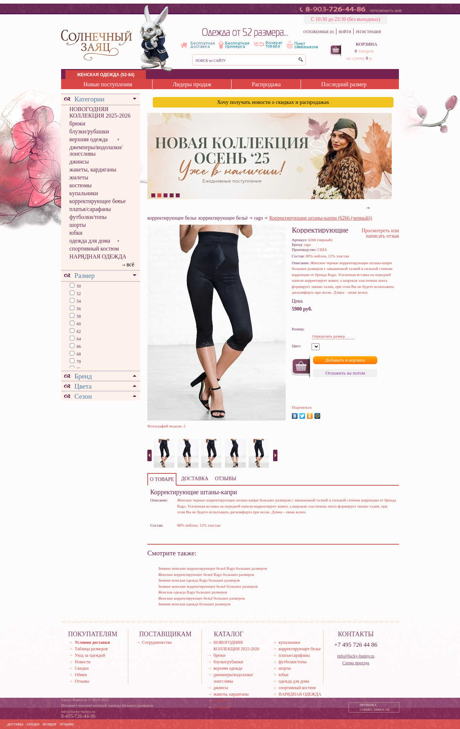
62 (78, 331)
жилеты (78, 177)
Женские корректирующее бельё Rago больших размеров (206, 574)
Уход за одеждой (90, 655)
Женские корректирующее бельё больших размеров (201, 598)
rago (258, 218)
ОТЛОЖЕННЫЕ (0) (318, 32)
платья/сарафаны (90, 209)
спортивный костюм (94, 249)
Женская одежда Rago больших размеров (192, 592)
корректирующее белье (97, 201)
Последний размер (344, 84)
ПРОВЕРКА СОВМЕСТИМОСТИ (375, 707)
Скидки (82, 668)
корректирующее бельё (223, 218)
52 (78, 293)
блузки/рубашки (89, 131)
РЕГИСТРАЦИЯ (368, 32)
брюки (77, 123)
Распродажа (266, 84)
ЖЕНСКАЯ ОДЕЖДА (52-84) (105, 74)
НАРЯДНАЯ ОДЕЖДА (97, 256)
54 (78, 301)
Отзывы (82, 681)
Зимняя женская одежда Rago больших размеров (199, 580)
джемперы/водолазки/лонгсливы (96, 150)
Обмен (81, 674)
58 (78, 316)
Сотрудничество (157, 642)
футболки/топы (88, 217)
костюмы (80, 185)
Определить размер (328, 336)
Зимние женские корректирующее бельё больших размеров (208, 586)
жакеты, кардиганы (92, 169)
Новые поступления (107, 84)
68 (78, 354)
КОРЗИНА (366, 44)
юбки (75, 233)
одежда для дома (89, 241)
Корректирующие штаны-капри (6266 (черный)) (320, 218)
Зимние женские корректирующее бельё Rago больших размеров (212, 568)
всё (130, 264)
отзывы (66, 723)
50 (78, 286)
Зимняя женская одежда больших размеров (194, 604)
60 (78, 323)
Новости (83, 661)
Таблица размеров (91, 648)
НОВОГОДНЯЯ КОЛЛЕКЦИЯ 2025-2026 (99, 112)
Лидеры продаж (191, 84)
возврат (49, 723)
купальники (83, 193)
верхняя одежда (88, 139)
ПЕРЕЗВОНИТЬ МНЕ (386, 11)
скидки (33, 723)
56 (78, 308)
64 (78, 338)
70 (78, 361)
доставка (15, 723)
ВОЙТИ (345, 32)
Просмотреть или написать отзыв (380, 233)
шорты (77, 225)
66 (78, 346)
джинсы (79, 162)
